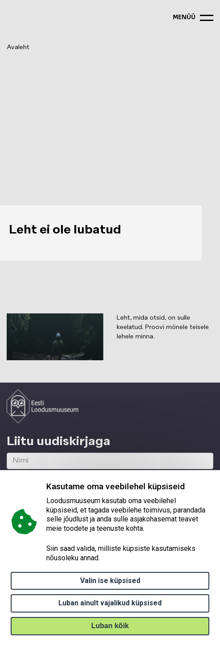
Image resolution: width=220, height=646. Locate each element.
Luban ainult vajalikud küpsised (110, 603)
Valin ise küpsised (110, 580)
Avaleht (18, 47)
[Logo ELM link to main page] (42, 406)
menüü (184, 18)
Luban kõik (110, 625)
